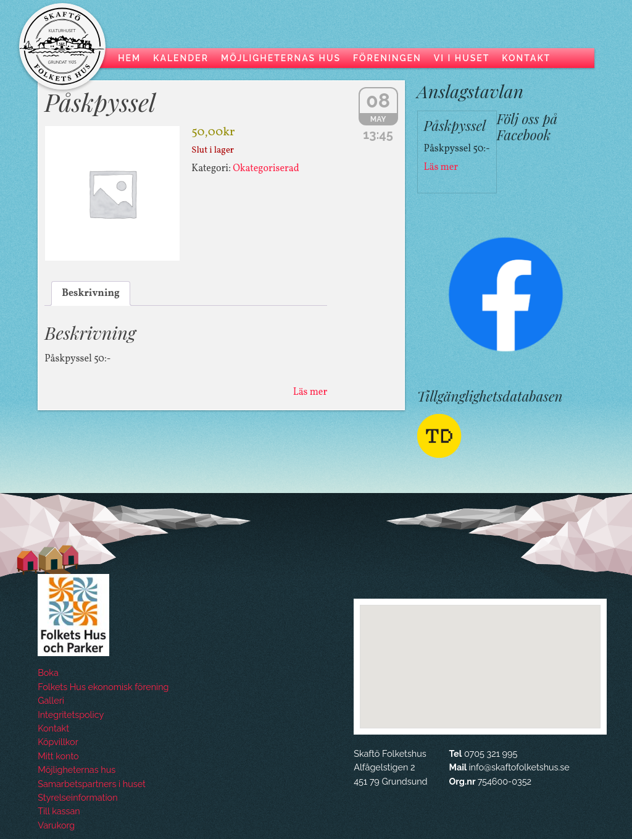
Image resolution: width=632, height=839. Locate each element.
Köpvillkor (58, 741)
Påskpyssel (100, 101)
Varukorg (56, 825)
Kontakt (526, 58)
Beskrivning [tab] (91, 293)
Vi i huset (462, 58)
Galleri (51, 700)
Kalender (181, 58)
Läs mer (310, 392)
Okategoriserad (266, 168)
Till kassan (59, 811)
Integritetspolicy (71, 714)
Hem (129, 58)
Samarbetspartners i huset (92, 783)
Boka (48, 672)
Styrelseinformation (77, 797)
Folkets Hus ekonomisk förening (103, 686)
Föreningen (387, 58)
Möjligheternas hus (281, 58)
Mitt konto (58, 756)
